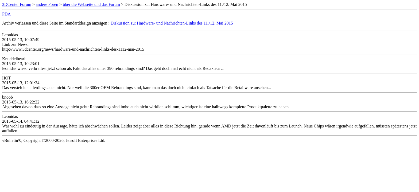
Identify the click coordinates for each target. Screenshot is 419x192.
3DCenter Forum (16, 4)
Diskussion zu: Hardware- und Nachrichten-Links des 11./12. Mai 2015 (172, 23)
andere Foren (47, 4)
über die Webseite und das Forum (91, 4)
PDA (6, 14)
